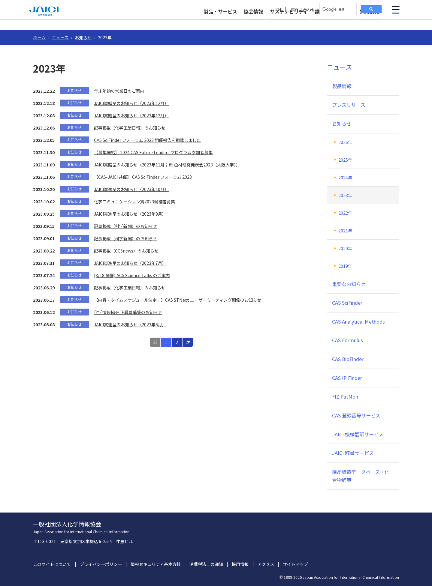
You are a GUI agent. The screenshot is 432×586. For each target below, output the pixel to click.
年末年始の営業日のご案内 (119, 91)
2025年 (345, 160)
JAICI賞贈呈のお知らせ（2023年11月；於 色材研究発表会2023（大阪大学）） (167, 165)
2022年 (345, 213)
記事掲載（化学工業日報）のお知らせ (129, 128)
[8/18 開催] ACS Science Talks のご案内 (132, 275)
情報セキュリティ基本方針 (156, 564)
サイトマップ (295, 564)
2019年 (345, 266)
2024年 (345, 178)
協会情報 (237, 21)
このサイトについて (52, 564)
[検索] (337, 9)
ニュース (60, 37)
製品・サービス (199, 21)
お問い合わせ (302, 9)
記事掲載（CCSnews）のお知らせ (126, 251)
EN (278, 9)
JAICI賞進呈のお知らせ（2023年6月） (130, 324)
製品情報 (341, 86)
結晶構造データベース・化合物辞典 (360, 476)
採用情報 (369, 21)
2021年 (345, 231)
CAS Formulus (347, 340)
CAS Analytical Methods (358, 321)
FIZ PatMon (345, 396)
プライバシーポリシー (101, 564)
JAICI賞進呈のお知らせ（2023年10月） (131, 189)
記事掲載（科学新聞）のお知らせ (125, 226)
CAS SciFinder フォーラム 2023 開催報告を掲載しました (147, 140)
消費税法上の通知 (206, 564)
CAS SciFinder (347, 302)
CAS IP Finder (347, 377)
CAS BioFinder (348, 359)
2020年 (345, 248)
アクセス (266, 564)
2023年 (345, 195)
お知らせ (83, 37)
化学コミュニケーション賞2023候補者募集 (134, 202)
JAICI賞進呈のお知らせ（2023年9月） (130, 214)
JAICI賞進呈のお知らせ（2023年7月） (130, 263)
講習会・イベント (329, 21)
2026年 (345, 142)
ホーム (39, 37)
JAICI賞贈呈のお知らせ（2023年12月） (131, 103)
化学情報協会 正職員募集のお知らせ (128, 312)
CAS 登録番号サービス (356, 415)
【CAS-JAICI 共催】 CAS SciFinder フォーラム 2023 (143, 177)
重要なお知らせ (349, 284)
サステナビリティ (278, 21)
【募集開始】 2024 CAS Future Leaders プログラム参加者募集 (153, 152)
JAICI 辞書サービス (353, 452)
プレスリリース (348, 104)
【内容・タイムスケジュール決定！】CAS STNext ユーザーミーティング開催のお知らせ (177, 300)
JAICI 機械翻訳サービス (357, 434)
